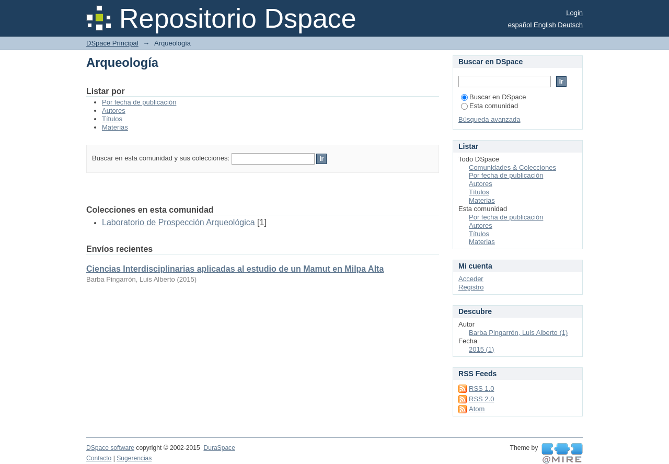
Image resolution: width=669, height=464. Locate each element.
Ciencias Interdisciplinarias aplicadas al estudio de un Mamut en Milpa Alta (235, 268)
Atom (477, 409)
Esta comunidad (489, 106)
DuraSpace (219, 447)
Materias (115, 127)
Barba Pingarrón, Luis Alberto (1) (518, 333)
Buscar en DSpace (493, 97)
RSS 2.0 (481, 399)
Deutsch (570, 25)
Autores (113, 110)
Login (574, 13)
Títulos (112, 119)
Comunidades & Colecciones (512, 167)
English (545, 25)
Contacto (98, 458)
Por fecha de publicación (139, 102)
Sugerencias (134, 458)
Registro (470, 287)
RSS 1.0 (481, 388)
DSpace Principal (112, 43)
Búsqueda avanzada (489, 119)
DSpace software (110, 447)
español (520, 25)
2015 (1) (481, 349)
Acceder (470, 279)
